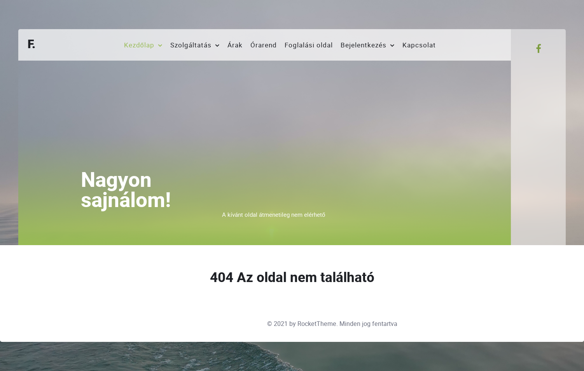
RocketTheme (316, 323)
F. (31, 44)
